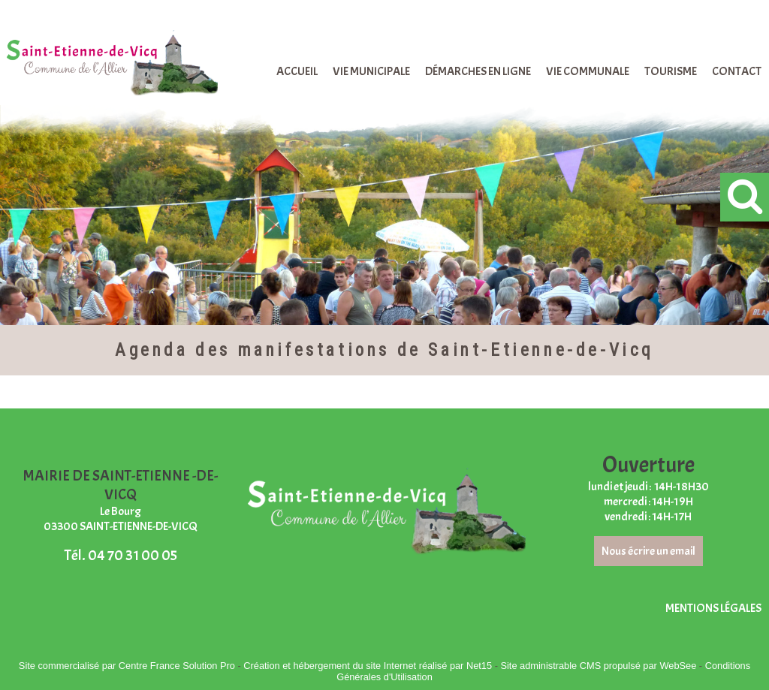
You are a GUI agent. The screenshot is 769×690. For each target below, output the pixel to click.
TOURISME (670, 71)
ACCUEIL (297, 71)
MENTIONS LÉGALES (713, 608)
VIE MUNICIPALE (371, 71)
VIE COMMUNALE (587, 71)
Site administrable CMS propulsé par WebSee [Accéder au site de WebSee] (598, 665)
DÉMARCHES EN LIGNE (478, 71)
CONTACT (736, 71)
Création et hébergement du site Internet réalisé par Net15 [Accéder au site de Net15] (367, 665)
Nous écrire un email (648, 551)
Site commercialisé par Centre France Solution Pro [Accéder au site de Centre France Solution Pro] (127, 665)
